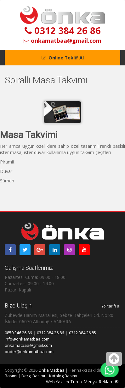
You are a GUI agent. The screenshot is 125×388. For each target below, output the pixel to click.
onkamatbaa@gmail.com (62, 40)
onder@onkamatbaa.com (29, 351)
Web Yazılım (57, 382)
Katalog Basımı (63, 376)
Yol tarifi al (110, 306)
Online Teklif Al (66, 57)
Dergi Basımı (33, 376)
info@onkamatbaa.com (27, 339)
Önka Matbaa (51, 370)
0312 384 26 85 (82, 332)
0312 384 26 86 (63, 30)
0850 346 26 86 (18, 332)
